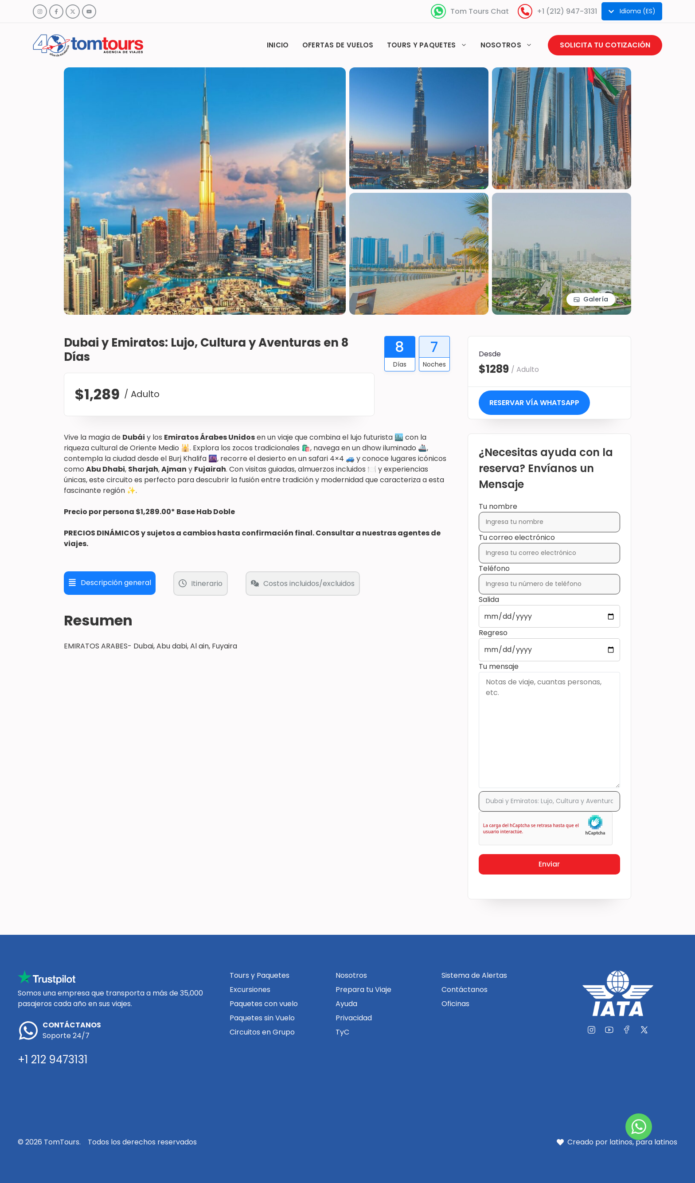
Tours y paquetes (430, 45)
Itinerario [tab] (201, 583)
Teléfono (549, 576)
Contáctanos (464, 989)
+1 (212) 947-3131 (567, 11)
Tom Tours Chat (479, 11)
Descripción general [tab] (109, 583)
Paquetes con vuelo (264, 1004)
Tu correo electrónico (549, 545)
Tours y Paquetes (259, 975)
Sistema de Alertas (474, 975)
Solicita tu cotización (605, 45)
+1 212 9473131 (53, 1059)
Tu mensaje (549, 726)
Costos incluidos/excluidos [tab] (303, 583)
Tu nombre (549, 514)
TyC (342, 1032)
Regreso (549, 641)
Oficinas (455, 1004)
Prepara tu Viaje (363, 989)
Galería (595, 299)
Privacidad (354, 1018)
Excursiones (250, 989)
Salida (549, 607)
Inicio (278, 45)
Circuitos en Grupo (262, 1032)
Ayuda (346, 1004)
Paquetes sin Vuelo (262, 1018)
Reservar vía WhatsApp (534, 403)
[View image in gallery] (205, 72)
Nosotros (509, 45)
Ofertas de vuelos (338, 45)
